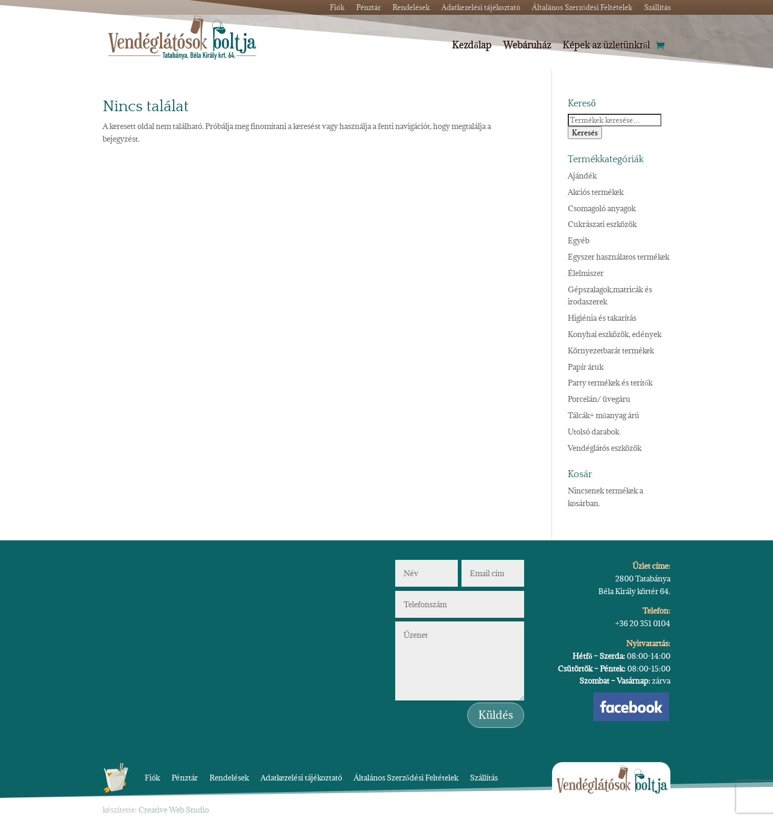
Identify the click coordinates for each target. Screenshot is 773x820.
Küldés (495, 715)
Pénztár (185, 778)
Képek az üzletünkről (606, 46)
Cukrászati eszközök (602, 224)
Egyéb (578, 240)
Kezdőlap (471, 46)
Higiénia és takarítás (602, 318)
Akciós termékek (596, 192)
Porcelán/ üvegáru (599, 399)
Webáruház (527, 46)
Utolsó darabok (593, 432)
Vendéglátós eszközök (604, 448)
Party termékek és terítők (610, 383)
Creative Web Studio (173, 810)
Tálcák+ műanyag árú (603, 415)
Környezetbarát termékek (611, 350)
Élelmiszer (586, 273)
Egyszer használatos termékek (618, 257)
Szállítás (484, 778)
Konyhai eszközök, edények (614, 334)
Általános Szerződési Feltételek (406, 778)
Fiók (152, 778)
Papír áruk (586, 367)
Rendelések (229, 778)
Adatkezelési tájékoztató (301, 778)
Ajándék (582, 176)
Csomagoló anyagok (602, 208)
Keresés (585, 132)
